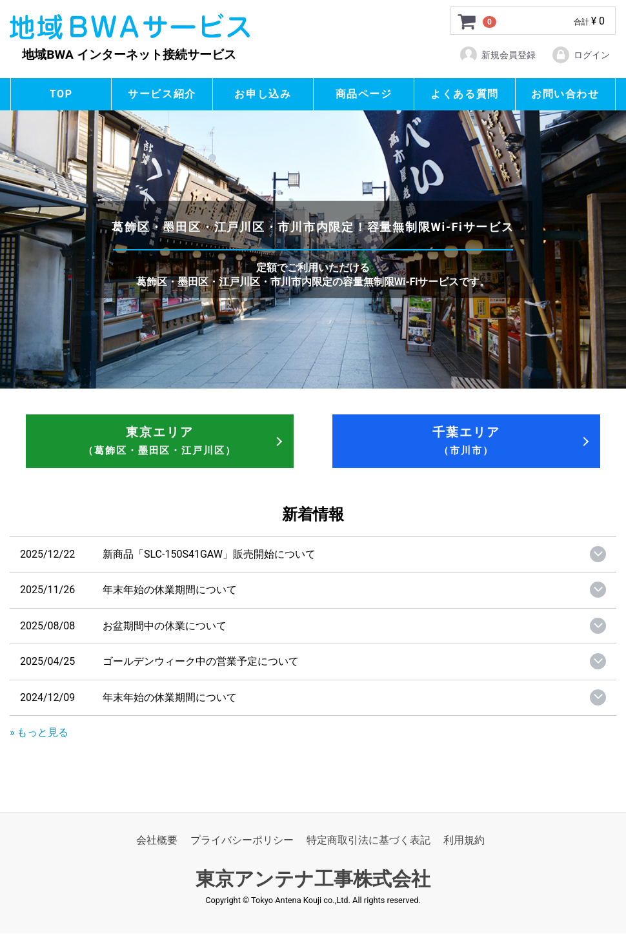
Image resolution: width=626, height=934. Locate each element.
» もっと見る (39, 732)
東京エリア (159, 440)
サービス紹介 (162, 94)
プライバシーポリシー (242, 841)
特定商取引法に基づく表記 (368, 841)
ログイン (580, 55)
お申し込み (262, 94)
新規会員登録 (497, 55)
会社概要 (156, 841)
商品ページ (364, 94)
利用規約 (464, 841)
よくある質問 (464, 94)
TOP (61, 94)
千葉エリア (466, 440)
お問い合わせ (565, 94)
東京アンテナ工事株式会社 (313, 879)
